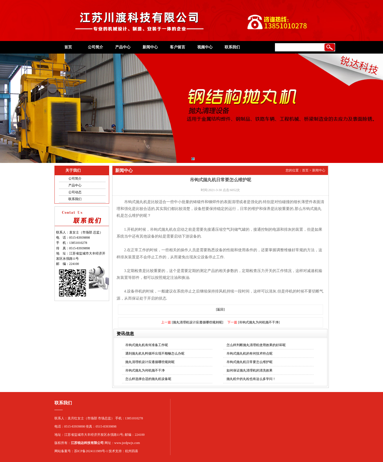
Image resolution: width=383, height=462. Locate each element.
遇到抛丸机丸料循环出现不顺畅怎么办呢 (154, 353)
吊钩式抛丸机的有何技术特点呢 (249, 353)
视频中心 (205, 47)
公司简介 (95, 47)
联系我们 (232, 47)
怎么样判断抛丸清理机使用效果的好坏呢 (256, 345)
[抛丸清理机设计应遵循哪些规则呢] (197, 322)
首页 (68, 47)
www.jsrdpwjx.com (127, 443)
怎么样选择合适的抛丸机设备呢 (148, 379)
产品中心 (122, 47)
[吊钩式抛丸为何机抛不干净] (259, 322)
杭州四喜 (131, 451)
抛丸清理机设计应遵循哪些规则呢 (150, 362)
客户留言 (177, 47)
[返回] (220, 309)
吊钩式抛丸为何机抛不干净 (145, 370)
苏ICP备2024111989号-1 (91, 451)
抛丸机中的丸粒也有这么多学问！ (251, 379)
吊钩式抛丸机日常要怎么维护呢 (249, 362)
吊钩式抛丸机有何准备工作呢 (146, 345)
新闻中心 (150, 47)
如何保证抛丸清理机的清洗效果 (249, 370)
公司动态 (75, 192)
